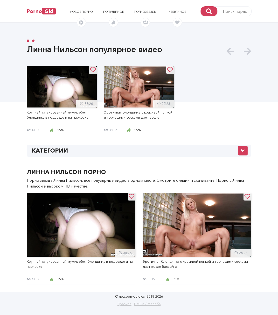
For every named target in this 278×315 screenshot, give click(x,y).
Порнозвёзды (145, 11)
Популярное (113, 11)
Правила (125, 304)
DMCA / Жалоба (147, 304)
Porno (41, 11)
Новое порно (81, 11)
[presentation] (230, 51)
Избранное (177, 11)
